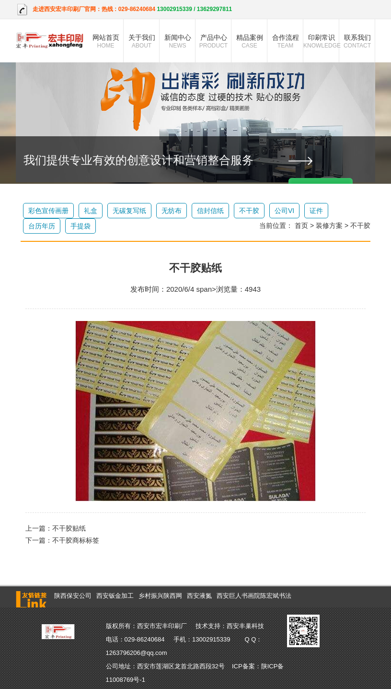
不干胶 (249, 210)
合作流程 (285, 41)
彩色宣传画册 (48, 210)
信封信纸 (210, 210)
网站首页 (106, 41)
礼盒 (90, 210)
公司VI (284, 210)
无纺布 (171, 210)
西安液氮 (199, 595)
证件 (316, 210)
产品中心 (213, 41)
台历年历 (41, 226)
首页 (301, 225)
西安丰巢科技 (245, 626)
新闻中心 (178, 41)
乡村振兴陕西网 (160, 595)
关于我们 (142, 41)
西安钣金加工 (115, 595)
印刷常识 (321, 41)
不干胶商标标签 (75, 540)
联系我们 (357, 41)
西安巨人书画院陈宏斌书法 (254, 595)
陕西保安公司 (73, 595)
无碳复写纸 (129, 210)
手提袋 (80, 226)
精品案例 (249, 41)
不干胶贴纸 (69, 528)
